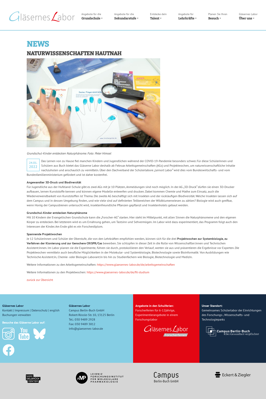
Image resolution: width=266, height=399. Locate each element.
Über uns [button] (248, 16)
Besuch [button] (217, 16)
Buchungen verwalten (16, 315)
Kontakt (7, 310)
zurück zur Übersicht (40, 280)
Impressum (22, 310)
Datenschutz (39, 310)
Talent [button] (158, 16)
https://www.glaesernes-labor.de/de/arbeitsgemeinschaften (136, 264)
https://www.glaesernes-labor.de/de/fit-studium (118, 272)
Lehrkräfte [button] (187, 16)
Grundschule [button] (92, 16)
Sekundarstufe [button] (126, 16)
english (54, 310)
